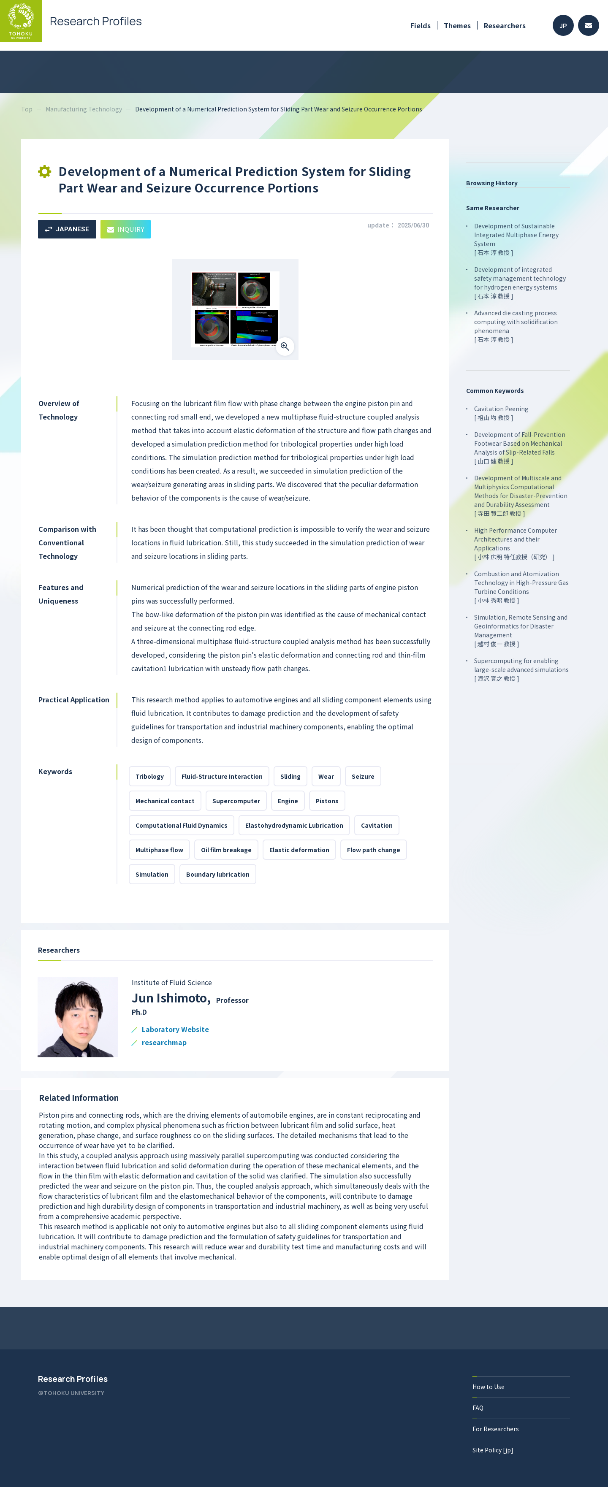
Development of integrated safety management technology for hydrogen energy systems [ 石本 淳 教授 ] (520, 282)
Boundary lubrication (218, 874)
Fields (420, 25)
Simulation (152, 874)
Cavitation (377, 825)
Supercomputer (236, 800)
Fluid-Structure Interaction (222, 776)
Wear (326, 776)
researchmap (164, 1043)
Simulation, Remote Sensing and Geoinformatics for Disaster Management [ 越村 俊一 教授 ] (520, 630)
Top (27, 109)
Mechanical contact (165, 800)
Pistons (327, 800)
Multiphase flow (159, 849)
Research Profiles (73, 1378)
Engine (288, 800)
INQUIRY (125, 229)
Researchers (505, 25)
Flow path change (373, 849)
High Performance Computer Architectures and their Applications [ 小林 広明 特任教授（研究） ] (515, 543)
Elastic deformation (299, 849)
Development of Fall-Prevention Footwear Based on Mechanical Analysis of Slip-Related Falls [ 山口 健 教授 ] (519, 447)
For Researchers (495, 1429)
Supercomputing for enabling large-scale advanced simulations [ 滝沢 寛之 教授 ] (521, 669)
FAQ (477, 1407)
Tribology (150, 776)
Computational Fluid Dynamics (182, 825)
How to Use (488, 1386)
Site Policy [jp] (492, 1450)
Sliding (290, 776)
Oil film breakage (226, 849)
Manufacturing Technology (84, 109)
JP (563, 25)
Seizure (363, 776)
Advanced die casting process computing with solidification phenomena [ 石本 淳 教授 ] (516, 326)
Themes (457, 25)
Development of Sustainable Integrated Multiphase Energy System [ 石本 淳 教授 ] (516, 239)
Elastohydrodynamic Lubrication (294, 825)
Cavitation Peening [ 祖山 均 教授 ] (501, 413)
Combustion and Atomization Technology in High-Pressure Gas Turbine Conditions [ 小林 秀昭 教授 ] (521, 586)
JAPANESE (67, 229)
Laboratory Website (175, 1030)
